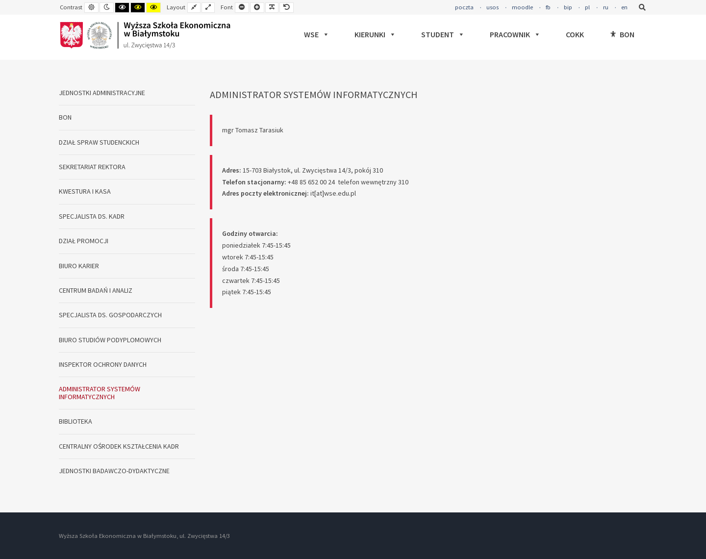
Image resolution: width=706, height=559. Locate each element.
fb (548, 7)
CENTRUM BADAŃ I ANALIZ (95, 290)
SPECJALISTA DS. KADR (92, 216)
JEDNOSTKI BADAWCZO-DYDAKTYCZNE (114, 470)
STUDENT (443, 34)
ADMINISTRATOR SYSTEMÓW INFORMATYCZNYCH (99, 392)
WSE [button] (316, 34)
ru (605, 7)
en (624, 7)
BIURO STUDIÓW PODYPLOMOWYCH (110, 339)
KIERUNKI (375, 34)
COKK (575, 34)
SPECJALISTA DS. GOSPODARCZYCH (110, 314)
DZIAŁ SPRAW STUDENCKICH (99, 142)
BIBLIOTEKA (75, 421)
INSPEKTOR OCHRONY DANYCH (103, 364)
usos (492, 7)
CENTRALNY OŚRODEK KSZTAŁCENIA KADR (119, 446)
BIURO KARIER (79, 265)
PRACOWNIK (515, 34)
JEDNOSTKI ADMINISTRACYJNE (102, 92)
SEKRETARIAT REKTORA (92, 166)
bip (568, 7)
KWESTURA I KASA (85, 191)
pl (587, 7)
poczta (464, 7)
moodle (522, 7)
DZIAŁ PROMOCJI (83, 240)
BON (627, 34)
